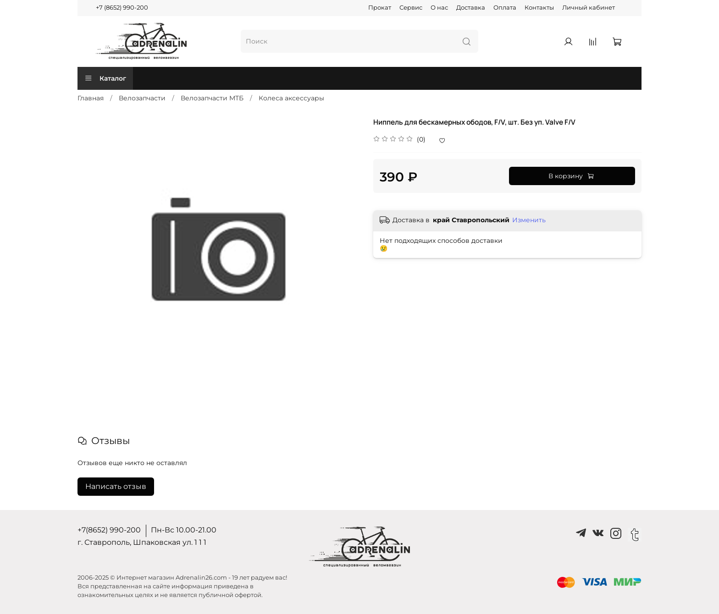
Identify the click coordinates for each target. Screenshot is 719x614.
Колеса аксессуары (291, 98)
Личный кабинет (588, 7)
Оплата (504, 7)
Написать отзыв (115, 486)
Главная (90, 98)
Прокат (379, 7)
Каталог (105, 78)
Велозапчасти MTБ (212, 98)
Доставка (470, 7)
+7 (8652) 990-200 (122, 7)
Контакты (539, 7)
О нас (439, 7)
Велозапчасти (142, 98)
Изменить (529, 220)
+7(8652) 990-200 (109, 530)
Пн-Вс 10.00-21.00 (183, 530)
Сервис (410, 7)
